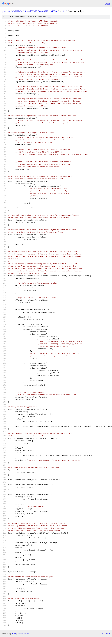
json (108, 633)
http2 (64, 11)
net (8, 11)
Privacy (20, 633)
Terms (26, 633)
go (3, 11)
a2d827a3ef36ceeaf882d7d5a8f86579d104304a (34, 11)
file (49, 17)
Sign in (107, 4)
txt (102, 633)
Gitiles (14, 633)
